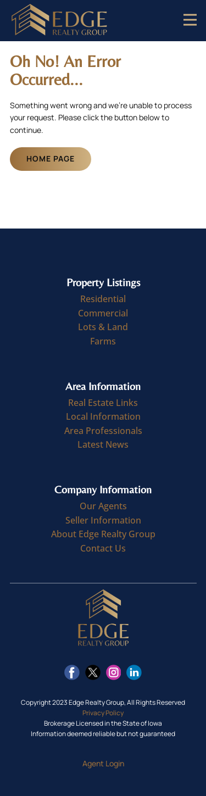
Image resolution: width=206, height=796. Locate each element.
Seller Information (103, 520)
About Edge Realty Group (103, 534)
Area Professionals (103, 431)
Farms (103, 341)
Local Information (103, 416)
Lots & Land (103, 327)
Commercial (103, 313)
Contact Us (103, 548)
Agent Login (103, 763)
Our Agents (103, 506)
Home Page (50, 158)
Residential (103, 299)
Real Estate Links (103, 403)
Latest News (103, 444)
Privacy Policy (103, 712)
